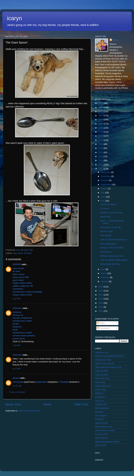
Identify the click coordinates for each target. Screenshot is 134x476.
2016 (101, 144)
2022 (101, 119)
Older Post (81, 404)
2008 (101, 291)
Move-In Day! (106, 231)
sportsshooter (101, 423)
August (104, 188)
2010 (101, 169)
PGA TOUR (100, 445)
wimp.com (100, 401)
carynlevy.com (101, 352)
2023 (101, 115)
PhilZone (99, 393)
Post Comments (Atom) (29, 411)
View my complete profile (106, 92)
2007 (101, 295)
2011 (101, 164)
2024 (101, 111)
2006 (101, 299)
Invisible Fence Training (111, 212)
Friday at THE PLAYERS (111, 248)
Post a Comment (17, 392)
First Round (105, 252)
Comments (103, 328)
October (105, 180)
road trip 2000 (101, 375)
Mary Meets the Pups (110, 264)
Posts (101, 323)
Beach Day (105, 216)
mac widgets (101, 415)
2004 (101, 307)
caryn (115, 40)
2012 (101, 160)
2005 (101, 303)
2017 (101, 140)
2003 (101, 311)
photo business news (105, 430)
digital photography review (107, 441)
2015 (101, 148)
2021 (101, 123)
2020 (101, 128)
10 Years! (104, 208)
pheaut (16, 378)
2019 (101, 132)
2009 (101, 287)
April (103, 269)
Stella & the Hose (103, 360)
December (106, 172)
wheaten (28, 253)
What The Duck (102, 378)
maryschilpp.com (103, 386)
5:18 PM (16, 345)
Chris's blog (100, 389)
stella (20, 253)
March (104, 273)
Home (47, 404)
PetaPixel (99, 419)
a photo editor (101, 434)
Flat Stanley (105, 235)
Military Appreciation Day (112, 256)
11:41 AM (17, 386)
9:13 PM (16, 368)
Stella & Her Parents (104, 363)
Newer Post (13, 404)
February (105, 277)
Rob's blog (100, 382)
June (103, 197)
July (103, 192)
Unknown (17, 308)
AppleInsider (101, 404)
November (106, 176)
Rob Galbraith (101, 438)
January (105, 281)
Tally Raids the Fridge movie (108, 367)
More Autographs (108, 244)
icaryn (14, 18)
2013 (101, 156)
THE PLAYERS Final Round (113, 239)
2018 (101, 136)
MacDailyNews (102, 408)
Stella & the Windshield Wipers (109, 356)
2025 (101, 107)
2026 (101, 103)
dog (15, 253)
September (106, 184)
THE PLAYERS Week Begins (114, 260)
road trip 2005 (101, 371)
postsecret (100, 397)
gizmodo (99, 412)
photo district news (103, 427)
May (103, 201)
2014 (101, 152)
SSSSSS (17, 264)
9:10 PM (16, 299)
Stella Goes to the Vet (110, 227)
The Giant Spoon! (108, 204)
